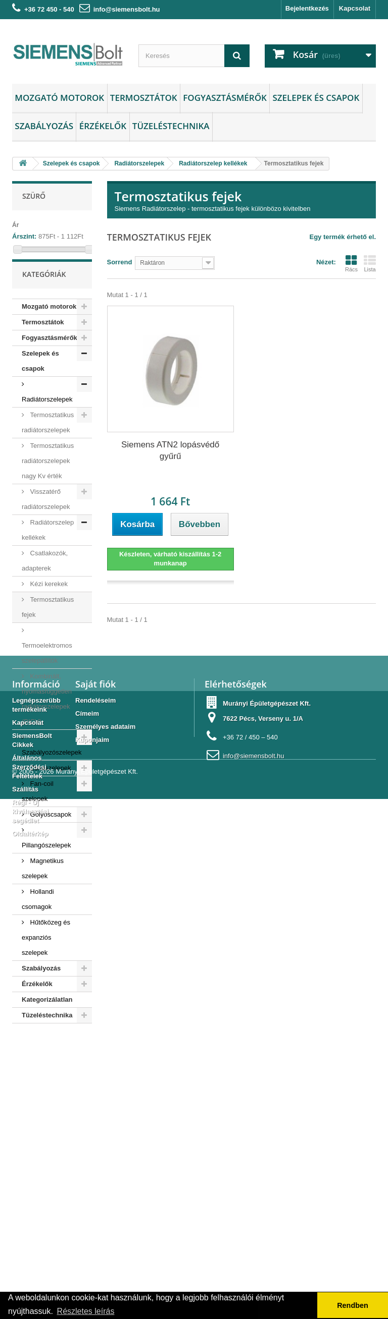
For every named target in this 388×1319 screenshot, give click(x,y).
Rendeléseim (95, 1122)
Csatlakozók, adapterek (45, 574)
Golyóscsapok (49, 828)
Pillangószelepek (46, 859)
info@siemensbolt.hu (126, 9)
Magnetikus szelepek (43, 882)
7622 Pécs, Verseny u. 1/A (263, 1140)
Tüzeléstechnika (171, 126)
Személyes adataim (105, 1148)
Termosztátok (143, 97)
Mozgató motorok (59, 97)
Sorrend (119, 262)
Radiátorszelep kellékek (48, 543)
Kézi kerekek (48, 597)
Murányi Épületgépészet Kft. (267, 1125)
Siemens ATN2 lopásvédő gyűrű (170, 450)
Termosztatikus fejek (48, 620)
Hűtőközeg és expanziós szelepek (46, 951)
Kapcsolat (354, 8)
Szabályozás (44, 126)
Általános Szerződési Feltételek (29, 1188)
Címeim (87, 1135)
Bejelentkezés (307, 8)
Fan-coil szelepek (38, 804)
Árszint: (24, 236)
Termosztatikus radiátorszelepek (48, 436)
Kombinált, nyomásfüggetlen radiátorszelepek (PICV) (47, 712)
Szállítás (25, 1211)
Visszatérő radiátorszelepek (46, 512)
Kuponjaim (92, 1161)
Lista (370, 263)
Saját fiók (95, 1106)
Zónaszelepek (49, 781)
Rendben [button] (352, 1305)
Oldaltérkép (30, 1255)
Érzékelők (102, 126)
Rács (351, 263)
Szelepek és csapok (315, 97)
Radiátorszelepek (47, 413)
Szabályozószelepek (52, 766)
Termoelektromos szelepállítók (47, 666)
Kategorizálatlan (47, 1013)
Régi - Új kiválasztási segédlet (30, 1233)
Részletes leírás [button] (86, 1311)
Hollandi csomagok (38, 912)
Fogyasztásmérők (225, 97)
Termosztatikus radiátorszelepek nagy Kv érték (48, 474)
